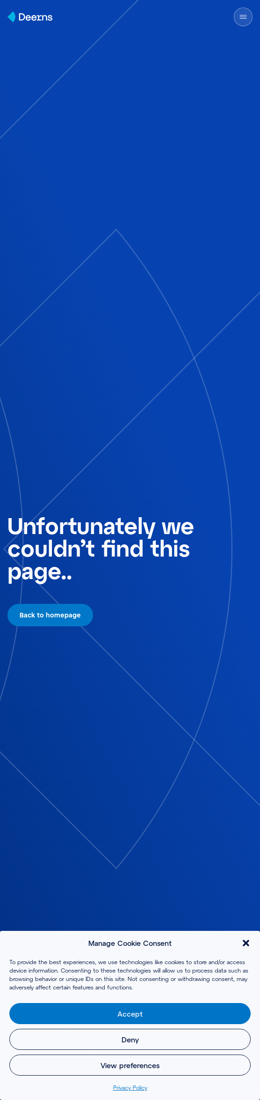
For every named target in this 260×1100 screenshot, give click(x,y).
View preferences (130, 1065)
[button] (246, 943)
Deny (130, 1039)
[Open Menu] (243, 16)
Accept (130, 1014)
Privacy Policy (130, 1087)
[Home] (29, 16)
